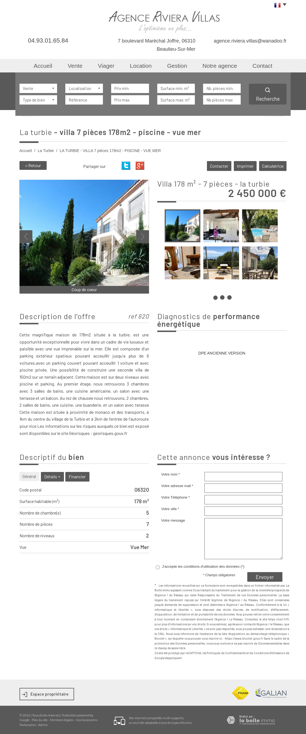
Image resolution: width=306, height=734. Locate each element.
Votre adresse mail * (177, 486)
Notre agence (220, 66)
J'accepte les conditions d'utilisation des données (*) (203, 566)
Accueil (43, 66)
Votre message (173, 520)
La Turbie (46, 150)
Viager (106, 66)
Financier (77, 476)
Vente (75, 66)
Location (140, 66)
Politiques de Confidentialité (226, 653)
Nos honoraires (86, 720)
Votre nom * (170, 474)
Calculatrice (272, 165)
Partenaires (27, 725)
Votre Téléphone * (175, 497)
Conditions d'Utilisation (269, 653)
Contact (262, 66)
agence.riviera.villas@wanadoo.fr (250, 41)
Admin (43, 725)
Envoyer (265, 577)
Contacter (219, 165)
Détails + (52, 476)
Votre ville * (170, 509)
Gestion (177, 66)
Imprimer (245, 165)
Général (29, 476)
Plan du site (40, 720)
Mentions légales (62, 720)
